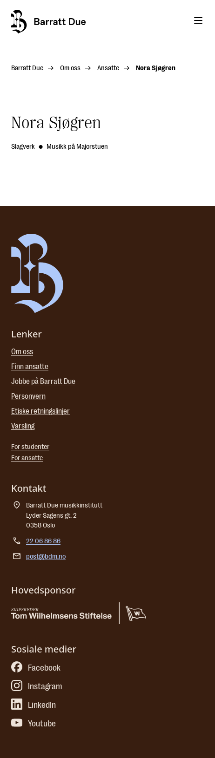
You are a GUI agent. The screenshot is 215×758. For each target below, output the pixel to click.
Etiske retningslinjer (40, 411)
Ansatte (108, 68)
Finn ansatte (29, 367)
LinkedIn (33, 705)
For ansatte (27, 458)
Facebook (35, 667)
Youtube (33, 723)
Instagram (36, 686)
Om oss (70, 68)
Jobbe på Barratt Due (43, 381)
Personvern (28, 396)
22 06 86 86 (43, 541)
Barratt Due (27, 68)
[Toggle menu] (198, 20)
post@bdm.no (46, 556)
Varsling (22, 426)
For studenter (30, 447)
